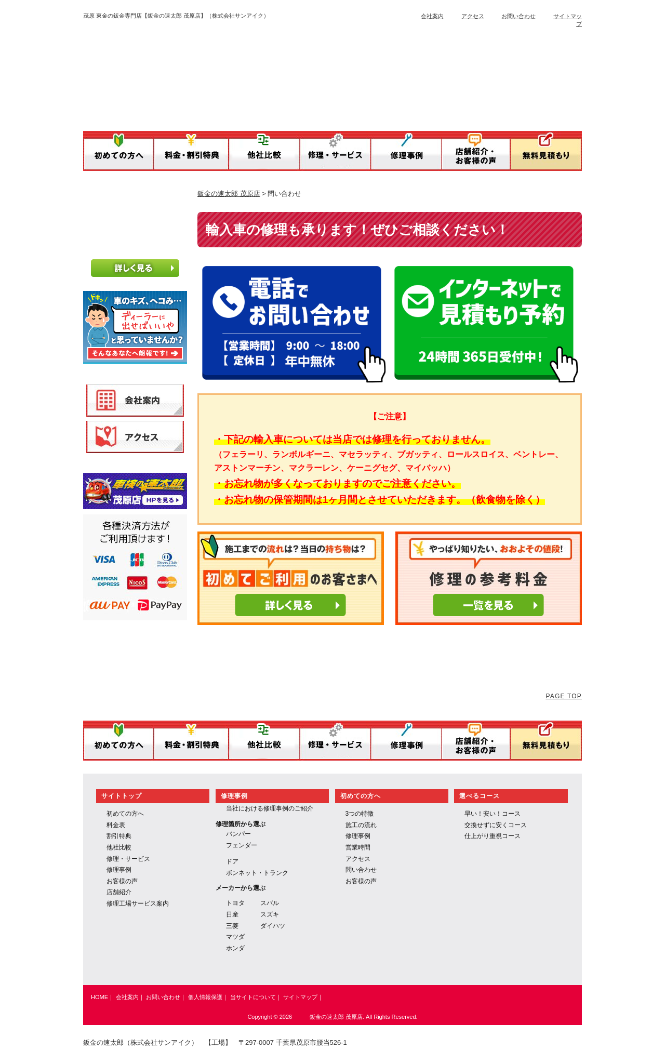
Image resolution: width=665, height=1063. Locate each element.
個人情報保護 (205, 997)
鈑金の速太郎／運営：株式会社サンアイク (290, 74)
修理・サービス (128, 858)
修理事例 (119, 869)
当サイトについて (253, 997)
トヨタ (235, 903)
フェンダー (241, 845)
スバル (269, 903)
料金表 (116, 825)
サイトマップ (300, 997)
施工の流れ (361, 825)
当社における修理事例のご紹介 (269, 808)
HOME (99, 997)
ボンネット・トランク (257, 872)
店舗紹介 (119, 892)
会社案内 (432, 16)
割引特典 (119, 836)
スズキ (269, 914)
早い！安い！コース (492, 813)
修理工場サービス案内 (138, 903)
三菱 (232, 925)
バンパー (238, 834)
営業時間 (357, 847)
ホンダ (235, 948)
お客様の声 (122, 881)
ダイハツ (272, 925)
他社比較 (119, 847)
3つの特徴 (359, 813)
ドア (232, 861)
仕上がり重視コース (492, 836)
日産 (232, 914)
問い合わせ (361, 869)
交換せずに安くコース (495, 825)
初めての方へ (125, 813)
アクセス (472, 16)
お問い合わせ (518, 16)
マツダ (235, 936)
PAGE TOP (564, 696)
